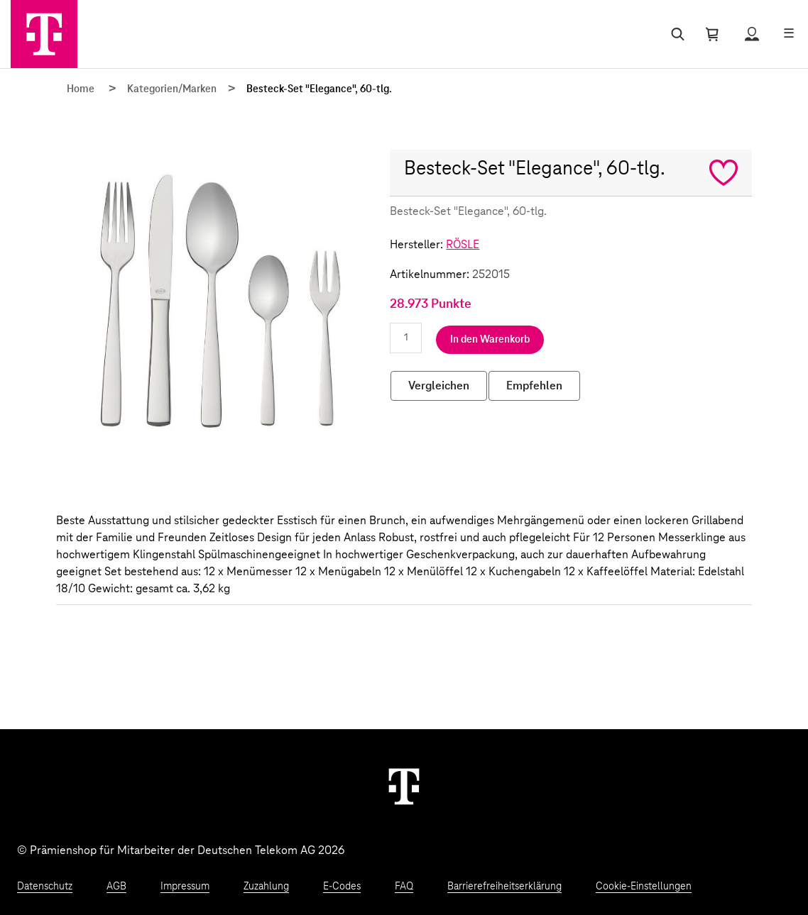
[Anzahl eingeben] (406, 338)
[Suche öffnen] (675, 34)
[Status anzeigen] (752, 34)
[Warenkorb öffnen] (712, 34)
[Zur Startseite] (44, 34)
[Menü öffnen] (788, 34)
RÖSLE (462, 244)
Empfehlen (534, 385)
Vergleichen (438, 385)
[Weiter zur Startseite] (404, 786)
